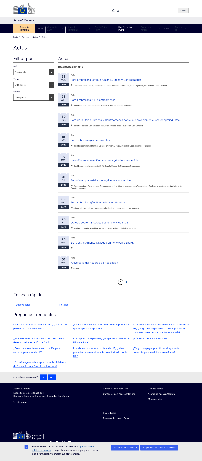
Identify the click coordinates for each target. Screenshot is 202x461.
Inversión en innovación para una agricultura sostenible (111, 165)
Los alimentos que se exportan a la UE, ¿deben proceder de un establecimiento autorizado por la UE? (100, 357)
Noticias (63, 309)
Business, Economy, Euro (116, 423)
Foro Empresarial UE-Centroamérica (97, 100)
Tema (16, 79)
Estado (16, 91)
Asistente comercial (24, 28)
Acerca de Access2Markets (161, 398)
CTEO (167, 28)
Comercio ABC (55, 28)
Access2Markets (21, 393)
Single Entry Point (104, 28)
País (15, 66)
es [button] (115, 10)
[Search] (183, 10)
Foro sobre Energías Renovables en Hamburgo (104, 207)
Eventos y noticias (150, 28)
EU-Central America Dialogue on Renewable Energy (108, 247)
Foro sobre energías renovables (93, 145)
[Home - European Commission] (32, 440)
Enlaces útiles (22, 309)
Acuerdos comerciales (79, 28)
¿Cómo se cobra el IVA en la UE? (151, 343)
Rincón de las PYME (125, 28)
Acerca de (180, 28)
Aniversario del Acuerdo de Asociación (99, 267)
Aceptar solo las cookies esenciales (159, 447)
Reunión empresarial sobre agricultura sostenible (106, 185)
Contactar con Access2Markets (119, 398)
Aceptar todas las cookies (125, 447)
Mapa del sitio (155, 404)
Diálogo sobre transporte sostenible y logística (104, 227)
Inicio (40, 28)
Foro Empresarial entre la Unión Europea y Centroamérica (112, 80)
